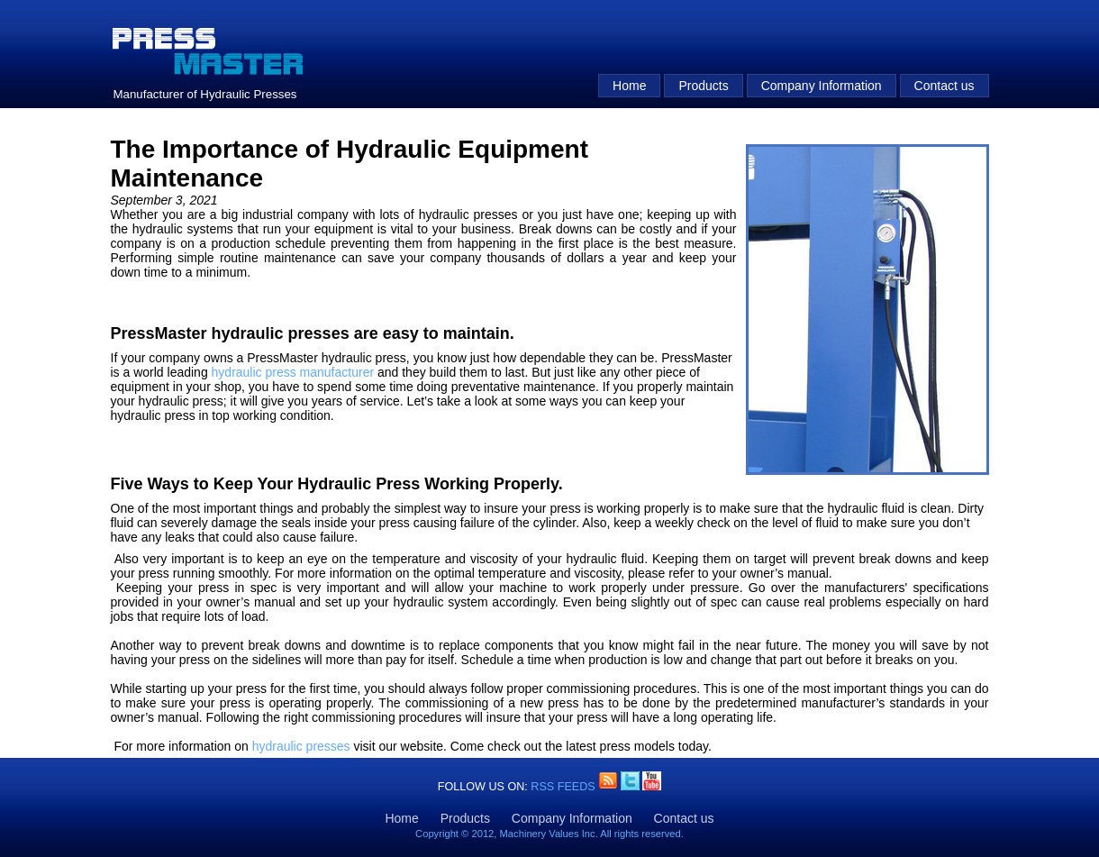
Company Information (821, 85)
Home (629, 85)
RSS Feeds (564, 786)
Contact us (944, 85)
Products (703, 85)
